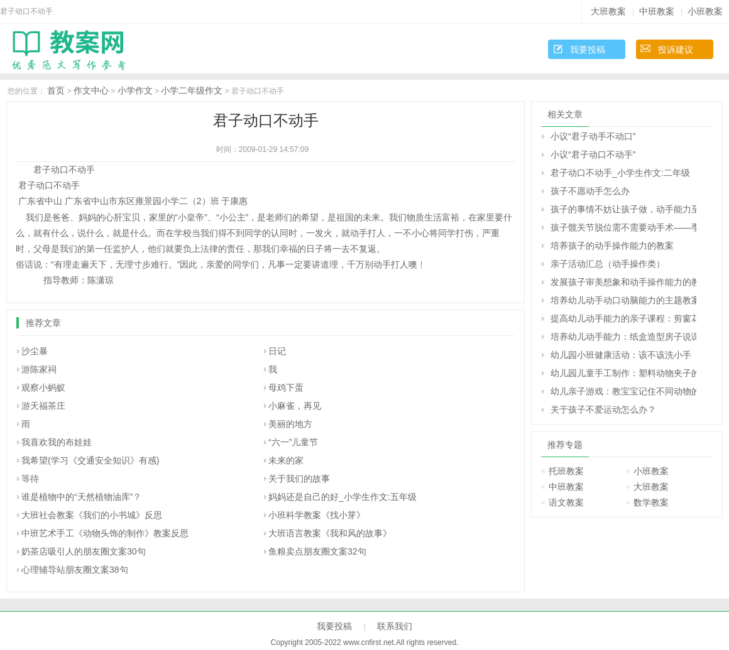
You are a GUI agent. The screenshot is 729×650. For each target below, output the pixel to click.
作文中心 (91, 90)
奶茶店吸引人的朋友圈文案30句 (83, 551)
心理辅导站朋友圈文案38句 (74, 570)
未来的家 (286, 460)
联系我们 (394, 626)
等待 (30, 479)
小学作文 (135, 90)
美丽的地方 (290, 424)
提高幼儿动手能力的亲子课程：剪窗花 (623, 318)
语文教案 (566, 502)
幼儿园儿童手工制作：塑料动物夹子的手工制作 (623, 373)
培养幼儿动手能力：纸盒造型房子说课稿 (623, 337)
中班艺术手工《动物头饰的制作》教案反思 (105, 533)
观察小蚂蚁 (43, 387)
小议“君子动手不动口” (593, 136)
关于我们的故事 (299, 479)
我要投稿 (587, 50)
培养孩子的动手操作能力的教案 (612, 246)
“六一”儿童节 (293, 442)
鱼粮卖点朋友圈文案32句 (317, 551)
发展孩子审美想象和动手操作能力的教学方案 (623, 282)
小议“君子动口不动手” (593, 154)
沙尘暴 (34, 351)
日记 (277, 351)
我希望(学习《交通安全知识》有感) (90, 460)
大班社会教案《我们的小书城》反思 (91, 515)
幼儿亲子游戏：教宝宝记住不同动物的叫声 (623, 391)
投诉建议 (675, 50)
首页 (56, 90)
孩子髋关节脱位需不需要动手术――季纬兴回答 (623, 227)
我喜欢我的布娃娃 (56, 442)
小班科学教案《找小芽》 (316, 515)
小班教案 (705, 11)
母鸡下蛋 (286, 387)
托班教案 (566, 471)
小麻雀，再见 (294, 406)
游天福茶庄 (43, 406)
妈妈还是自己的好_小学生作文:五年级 (342, 497)
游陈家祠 (39, 369)
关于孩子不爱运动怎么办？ (603, 409)
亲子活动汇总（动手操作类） (608, 264)
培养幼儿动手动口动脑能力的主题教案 (623, 300)
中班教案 (656, 11)
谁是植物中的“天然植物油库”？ (81, 497)
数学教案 (651, 502)
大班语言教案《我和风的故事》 (330, 533)
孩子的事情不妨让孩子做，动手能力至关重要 (623, 209)
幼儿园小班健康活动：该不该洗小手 (621, 355)
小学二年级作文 (191, 90)
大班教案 (608, 11)
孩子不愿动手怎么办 (590, 191)
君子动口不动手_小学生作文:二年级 (620, 173)
